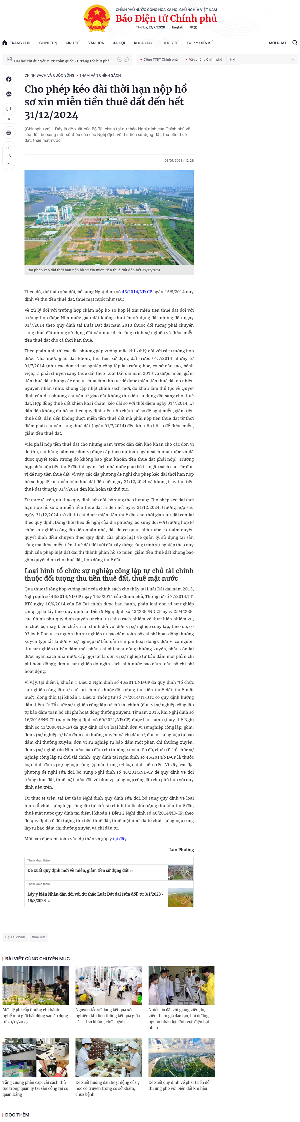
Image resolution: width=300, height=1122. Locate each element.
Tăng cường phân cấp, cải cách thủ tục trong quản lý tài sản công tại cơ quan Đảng (35, 1088)
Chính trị (48, 43)
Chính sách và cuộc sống (49, 75)
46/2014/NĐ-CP (137, 291)
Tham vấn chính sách (100, 75)
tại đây (119, 839)
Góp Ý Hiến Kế (199, 43)
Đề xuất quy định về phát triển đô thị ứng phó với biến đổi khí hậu (179, 1085)
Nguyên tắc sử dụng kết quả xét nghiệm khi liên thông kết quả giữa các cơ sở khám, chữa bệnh (108, 1015)
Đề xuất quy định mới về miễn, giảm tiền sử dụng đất (80, 870)
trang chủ (16, 42)
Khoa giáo (144, 43)
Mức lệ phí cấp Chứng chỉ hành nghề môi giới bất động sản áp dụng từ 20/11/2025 (35, 1015)
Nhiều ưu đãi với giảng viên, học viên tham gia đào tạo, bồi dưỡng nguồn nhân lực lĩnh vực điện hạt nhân (178, 1018)
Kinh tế (72, 43)
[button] (119, 59)
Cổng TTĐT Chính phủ (159, 59)
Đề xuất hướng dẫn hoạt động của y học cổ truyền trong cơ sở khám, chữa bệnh (108, 1088)
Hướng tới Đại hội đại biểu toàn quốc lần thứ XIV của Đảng (63, 59)
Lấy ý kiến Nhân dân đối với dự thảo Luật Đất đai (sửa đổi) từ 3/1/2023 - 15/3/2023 (95, 897)
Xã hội (119, 43)
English (177, 27)
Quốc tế (170, 43)
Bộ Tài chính (15, 937)
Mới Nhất (277, 43)
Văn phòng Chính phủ (204, 59)
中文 (193, 27)
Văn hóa (96, 43)
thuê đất (39, 937)
